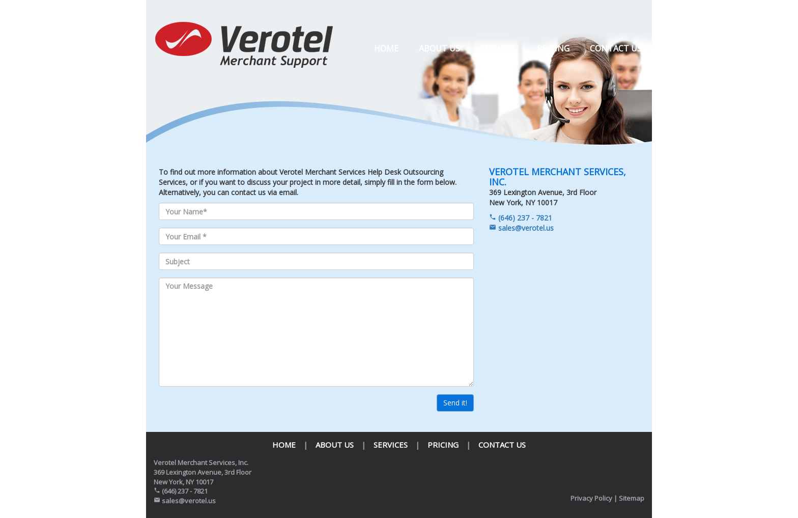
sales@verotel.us (521, 228)
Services (498, 48)
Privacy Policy (591, 498)
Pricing (553, 48)
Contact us (616, 48)
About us (439, 48)
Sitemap (631, 498)
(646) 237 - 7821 (520, 218)
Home (386, 48)
